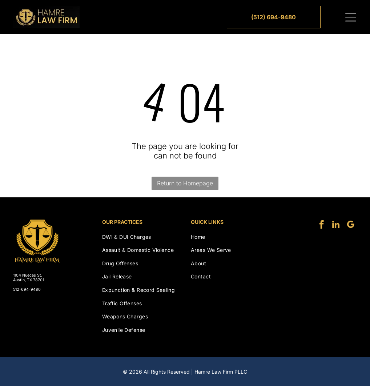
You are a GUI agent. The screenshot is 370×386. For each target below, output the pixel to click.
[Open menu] (350, 17)
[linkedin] (336, 225)
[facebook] (321, 225)
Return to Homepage (185, 183)
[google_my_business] (350, 225)
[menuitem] (140, 237)
